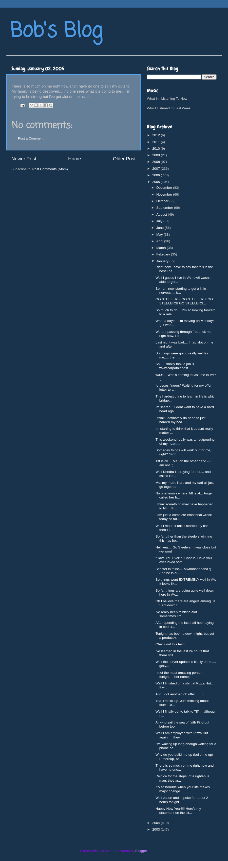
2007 (156, 168)
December (164, 188)
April (160, 241)
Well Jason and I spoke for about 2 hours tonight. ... (182, 800)
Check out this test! (170, 644)
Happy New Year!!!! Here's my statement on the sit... (178, 811)
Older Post (124, 158)
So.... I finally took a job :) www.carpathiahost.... (175, 366)
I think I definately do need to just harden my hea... (180, 420)
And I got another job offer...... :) (180, 694)
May (160, 234)
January (162, 261)
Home (74, 158)
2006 (156, 175)
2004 (156, 823)
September (165, 208)
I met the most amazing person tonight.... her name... (179, 675)
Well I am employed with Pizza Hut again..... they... (182, 735)
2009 (156, 155)
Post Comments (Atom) (50, 169)
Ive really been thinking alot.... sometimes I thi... (178, 614)
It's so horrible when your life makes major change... (183, 789)
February (163, 254)
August (162, 214)
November (164, 194)
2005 (156, 182)
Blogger (141, 851)
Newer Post (23, 158)
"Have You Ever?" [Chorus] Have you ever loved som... (184, 560)
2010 (156, 148)
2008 (156, 162)
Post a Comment (31, 138)
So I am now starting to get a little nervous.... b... (181, 291)
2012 (156, 135)
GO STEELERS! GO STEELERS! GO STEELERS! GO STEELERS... (184, 301)
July (159, 221)
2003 (156, 829)
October (162, 201)
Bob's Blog (56, 31)
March (161, 248)
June (160, 228)
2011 (156, 142)
